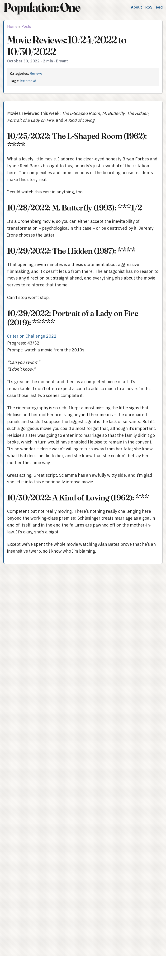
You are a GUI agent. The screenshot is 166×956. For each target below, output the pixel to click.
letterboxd (28, 81)
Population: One (41, 7)
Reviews (36, 73)
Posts (26, 26)
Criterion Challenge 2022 (32, 336)
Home (12, 26)
